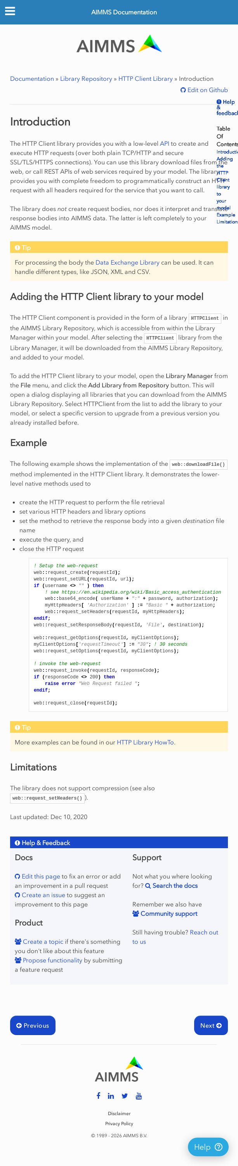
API (164, 143)
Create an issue (42, 895)
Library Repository (86, 78)
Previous (32, 1025)
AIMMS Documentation (124, 12)
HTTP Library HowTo (145, 742)
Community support (168, 913)
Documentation (32, 78)
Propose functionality (51, 960)
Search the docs (174, 885)
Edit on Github (207, 90)
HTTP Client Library (145, 78)
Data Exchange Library (128, 262)
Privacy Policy (119, 1123)
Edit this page (40, 876)
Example (226, 215)
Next (211, 1025)
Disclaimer (119, 1113)
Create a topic (42, 941)
